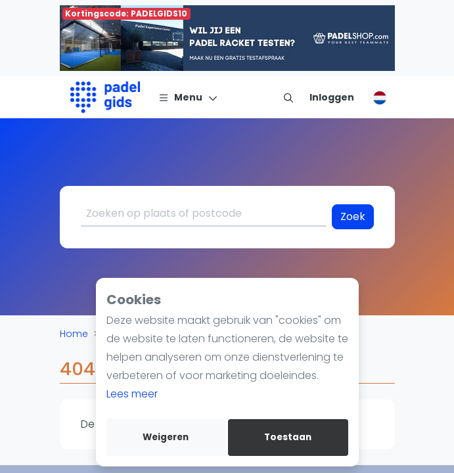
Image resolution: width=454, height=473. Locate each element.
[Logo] (105, 97)
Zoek (352, 216)
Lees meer (132, 393)
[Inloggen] (332, 97)
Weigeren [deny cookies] (166, 437)
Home (74, 333)
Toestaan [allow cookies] (287, 437)
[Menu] (188, 97)
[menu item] (288, 97)
